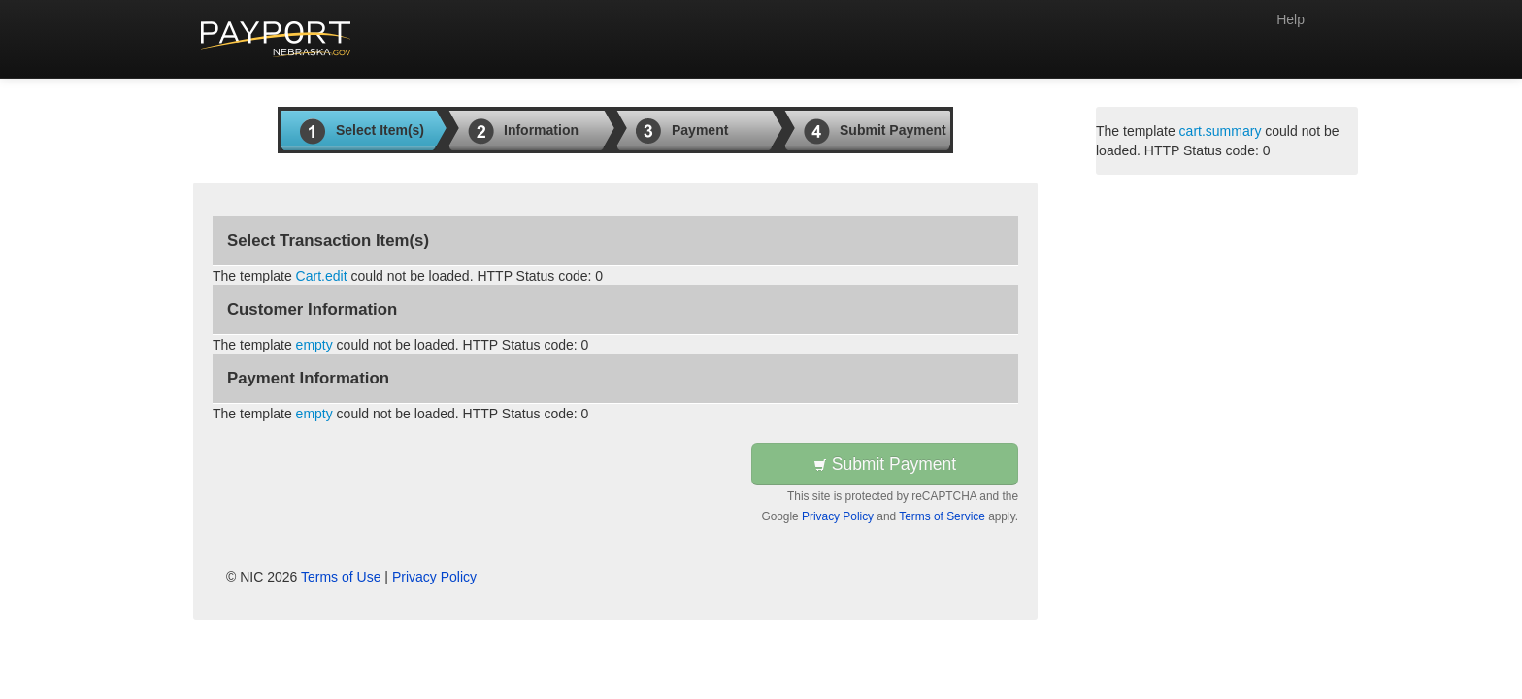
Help (1290, 19)
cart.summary (1220, 131)
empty (314, 344)
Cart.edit (321, 275)
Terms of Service (942, 516)
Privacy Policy (838, 516)
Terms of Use (340, 576)
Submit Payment (884, 464)
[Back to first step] (276, 39)
